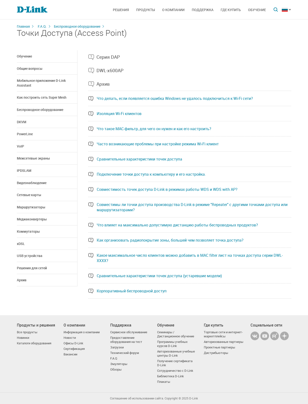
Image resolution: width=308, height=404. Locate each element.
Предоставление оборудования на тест (126, 340)
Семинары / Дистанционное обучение (175, 334)
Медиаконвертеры (32, 219)
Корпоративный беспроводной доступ (132, 291)
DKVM (21, 122)
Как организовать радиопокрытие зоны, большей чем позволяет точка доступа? (170, 240)
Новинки (23, 338)
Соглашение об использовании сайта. (137, 398)
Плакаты (163, 382)
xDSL (21, 243)
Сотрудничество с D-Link (175, 371)
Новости (70, 338)
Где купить (231, 9)
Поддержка (202, 9)
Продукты (145, 9)
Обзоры (116, 369)
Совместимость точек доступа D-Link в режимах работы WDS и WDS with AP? (167, 189)
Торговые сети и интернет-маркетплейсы (223, 334)
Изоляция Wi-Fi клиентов (119, 113)
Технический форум (124, 353)
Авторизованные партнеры (223, 342)
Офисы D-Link (73, 343)
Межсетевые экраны (33, 158)
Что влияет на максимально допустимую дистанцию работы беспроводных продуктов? (177, 225)
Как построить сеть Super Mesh (41, 97)
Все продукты (27, 332)
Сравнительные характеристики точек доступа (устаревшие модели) (159, 275)
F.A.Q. (42, 26)
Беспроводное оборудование (77, 26)
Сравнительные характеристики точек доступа (139, 159)
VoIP (20, 146)
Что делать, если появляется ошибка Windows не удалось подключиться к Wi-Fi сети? (175, 98)
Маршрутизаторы (31, 207)
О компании (173, 9)
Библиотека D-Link (170, 376)
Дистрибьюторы (216, 353)
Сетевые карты (29, 194)
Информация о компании (82, 332)
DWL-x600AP (109, 70)
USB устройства (29, 255)
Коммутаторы (28, 231)
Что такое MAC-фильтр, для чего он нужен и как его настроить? (154, 128)
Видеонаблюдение (31, 182)
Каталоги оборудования (34, 343)
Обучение (257, 9)
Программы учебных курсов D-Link (172, 344)
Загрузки (117, 347)
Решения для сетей (32, 268)
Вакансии (70, 354)
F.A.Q (113, 358)
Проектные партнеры (219, 347)
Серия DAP (108, 57)
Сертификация (74, 349)
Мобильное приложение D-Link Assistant (41, 83)
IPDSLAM (24, 170)
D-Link (193, 398)
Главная (23, 26)
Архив (21, 280)
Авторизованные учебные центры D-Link (176, 353)
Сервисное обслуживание (128, 332)
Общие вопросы (29, 68)
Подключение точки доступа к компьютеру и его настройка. (151, 174)
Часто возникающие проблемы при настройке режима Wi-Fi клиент (158, 144)
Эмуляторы (118, 364)
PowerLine (25, 134)
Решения (121, 9)
